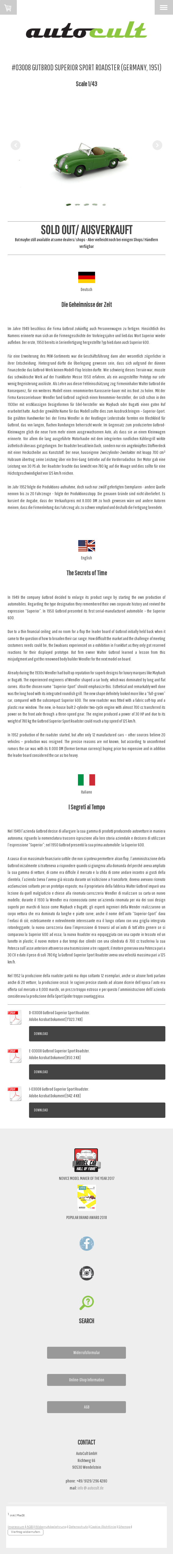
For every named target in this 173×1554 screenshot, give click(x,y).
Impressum (16, 1526)
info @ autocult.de (91, 1487)
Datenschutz (78, 1526)
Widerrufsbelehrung (51, 1526)
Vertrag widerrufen (25, 1532)
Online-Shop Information (86, 1379)
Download (41, 1034)
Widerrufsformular (86, 1352)
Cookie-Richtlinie (103, 1526)
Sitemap (124, 1526)
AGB (86, 1407)
